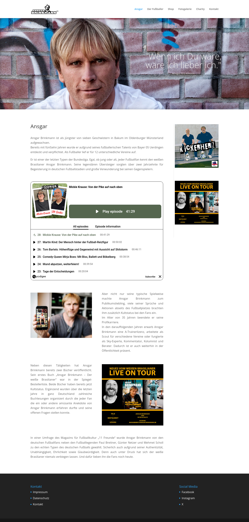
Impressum (40, 492)
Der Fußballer (155, 9)
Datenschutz (41, 498)
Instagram (188, 498)
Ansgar (139, 9)
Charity (200, 9)
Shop (171, 9)
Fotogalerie (185, 9)
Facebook (188, 492)
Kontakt (214, 9)
